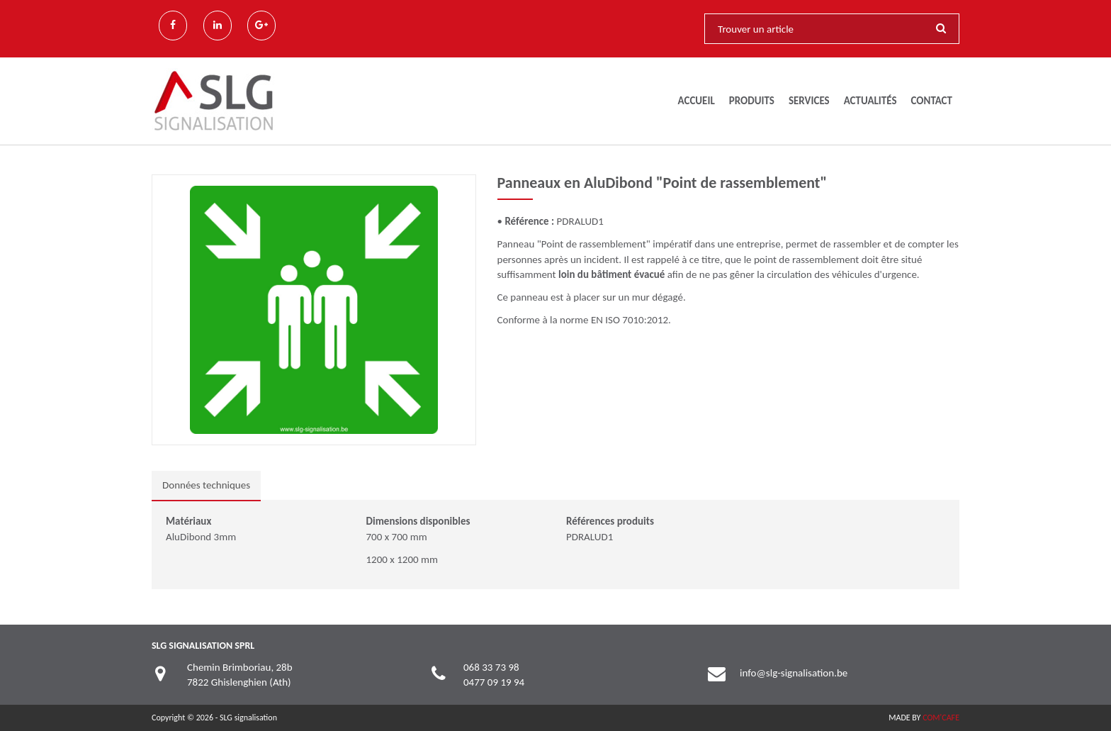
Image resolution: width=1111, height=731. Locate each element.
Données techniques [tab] (206, 485)
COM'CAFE (941, 717)
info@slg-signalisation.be (793, 672)
